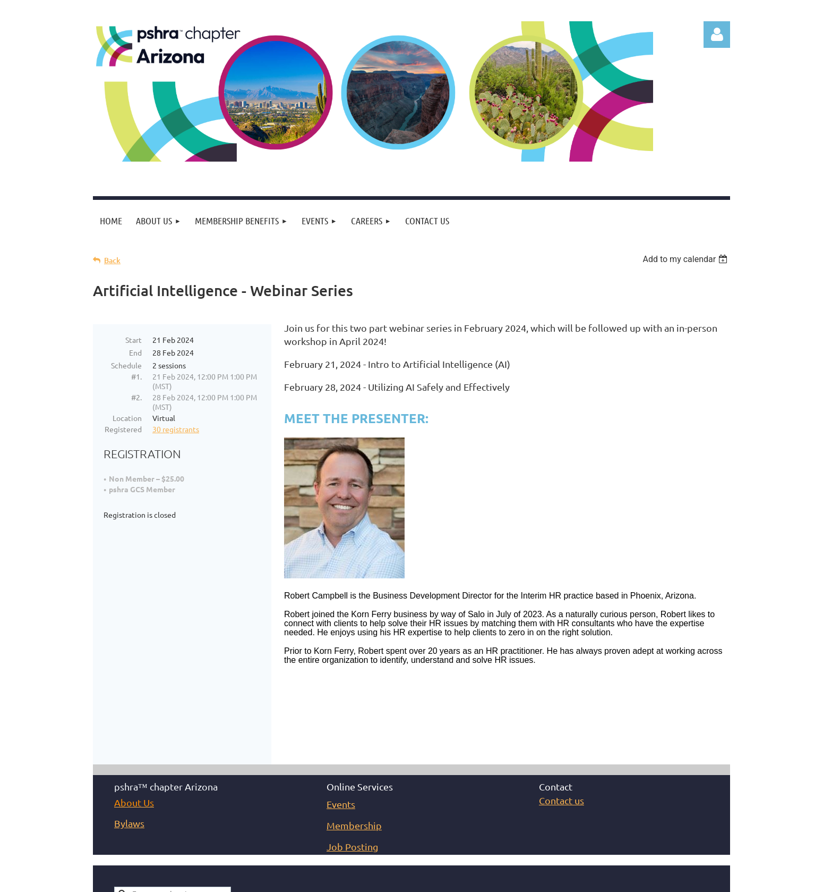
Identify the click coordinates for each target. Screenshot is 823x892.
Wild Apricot (603, 883)
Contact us (561, 733)
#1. (136, 376)
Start (133, 339)
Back (112, 260)
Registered (123, 429)
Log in (717, 34)
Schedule (126, 365)
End (135, 352)
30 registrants (175, 429)
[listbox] (686, 259)
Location (127, 418)
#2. (136, 397)
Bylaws (129, 756)
